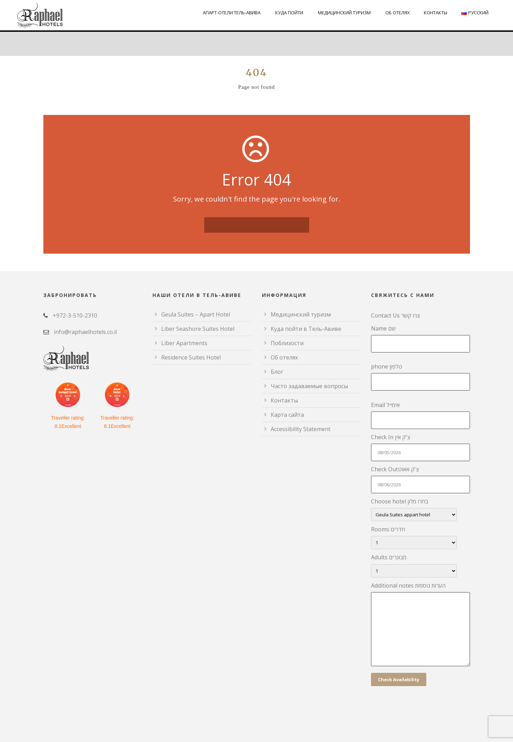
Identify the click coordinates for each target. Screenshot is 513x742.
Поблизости (287, 343)
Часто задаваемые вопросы (309, 386)
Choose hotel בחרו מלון (420, 509)
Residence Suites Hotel (191, 357)
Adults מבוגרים (420, 565)
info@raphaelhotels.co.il (85, 332)
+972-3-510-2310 (75, 315)
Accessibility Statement (300, 429)
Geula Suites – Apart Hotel (195, 314)
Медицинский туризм (344, 12)
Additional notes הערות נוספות (420, 625)
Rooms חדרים (420, 537)
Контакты (435, 12)
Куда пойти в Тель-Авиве (306, 329)
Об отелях (397, 12)
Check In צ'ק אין (420, 447)
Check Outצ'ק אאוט (420, 479)
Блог (277, 372)
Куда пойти (289, 12)
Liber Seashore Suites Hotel (197, 329)
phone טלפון (420, 377)
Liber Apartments (184, 343)
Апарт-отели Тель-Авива (232, 12)
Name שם (420, 338)
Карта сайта (287, 415)
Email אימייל (420, 415)
